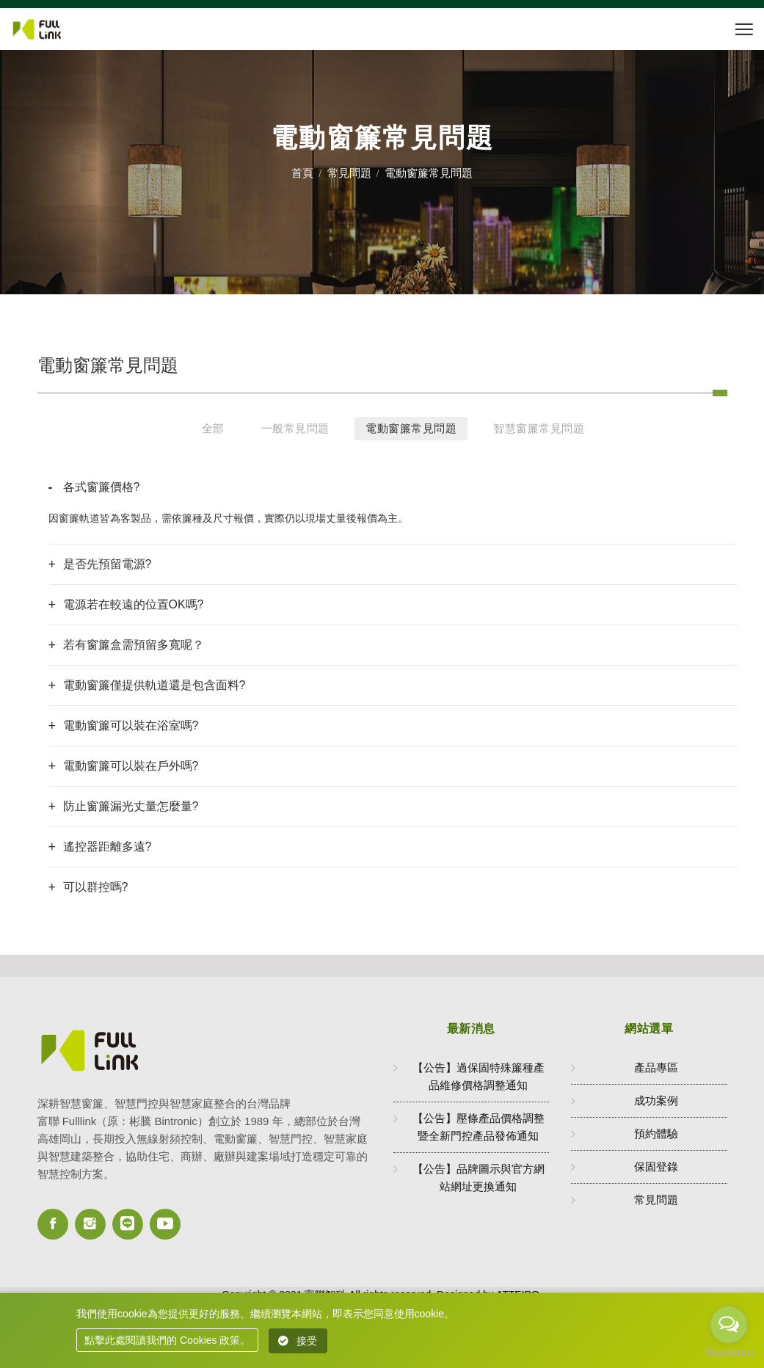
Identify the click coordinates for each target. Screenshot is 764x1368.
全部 (213, 428)
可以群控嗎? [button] (95, 887)
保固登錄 (656, 1166)
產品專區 (656, 1067)
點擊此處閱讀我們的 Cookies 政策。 (167, 1340)
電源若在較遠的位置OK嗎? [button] (133, 604)
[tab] (393, 487)
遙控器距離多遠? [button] (107, 846)
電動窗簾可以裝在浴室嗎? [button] (131, 725)
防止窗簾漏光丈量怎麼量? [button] (131, 806)
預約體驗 (656, 1133)
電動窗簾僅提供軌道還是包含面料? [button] (154, 685)
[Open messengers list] (728, 1324)
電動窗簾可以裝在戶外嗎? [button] (131, 766)
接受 (298, 1341)
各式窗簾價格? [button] (101, 487)
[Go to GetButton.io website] (728, 1353)
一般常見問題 (295, 428)
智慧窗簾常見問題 (538, 428)
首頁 (302, 173)
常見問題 (349, 173)
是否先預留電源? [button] (107, 564)
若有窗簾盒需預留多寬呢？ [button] (133, 644)
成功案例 (656, 1100)
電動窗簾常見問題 (410, 428)
